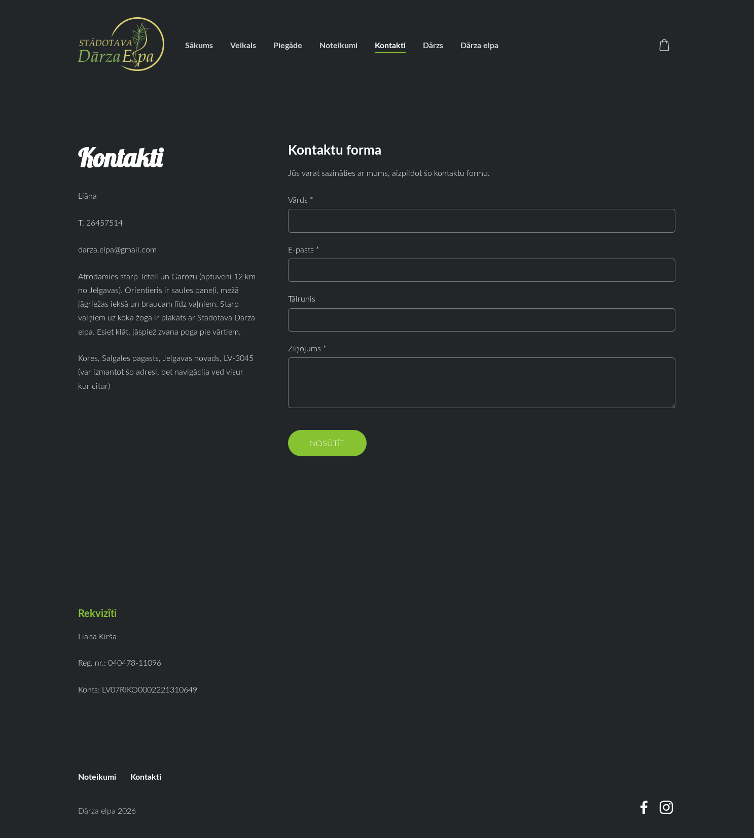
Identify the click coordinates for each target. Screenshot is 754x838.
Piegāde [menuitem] (287, 45)
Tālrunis (301, 298)
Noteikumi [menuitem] (338, 45)
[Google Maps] (167, 499)
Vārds (300, 199)
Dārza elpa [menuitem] (479, 45)
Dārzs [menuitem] (433, 45)
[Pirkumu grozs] (664, 45)
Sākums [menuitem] (199, 45)
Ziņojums (307, 348)
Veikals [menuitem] (243, 45)
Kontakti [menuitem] (390, 45)
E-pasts (303, 249)
